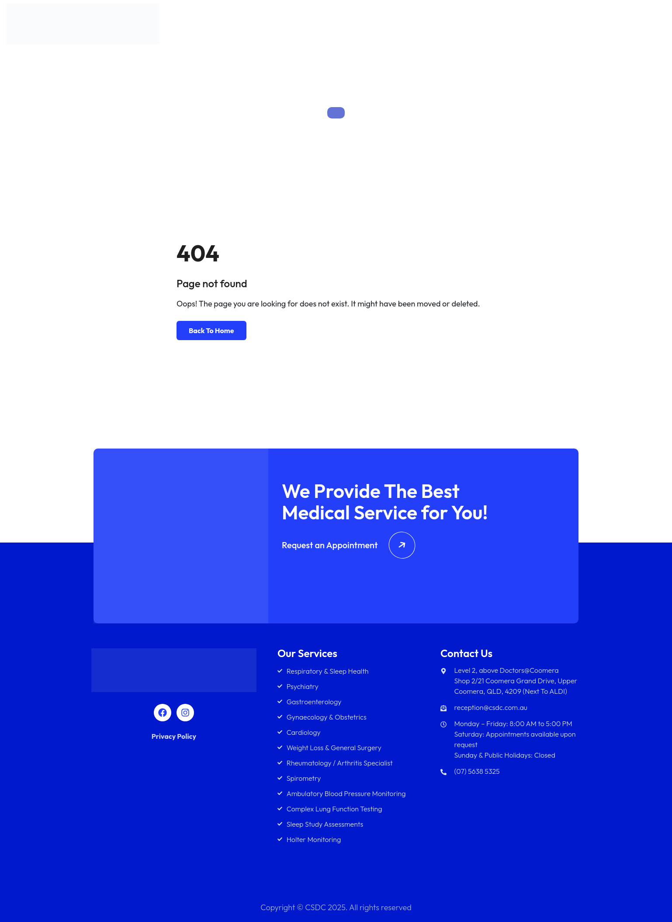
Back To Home (211, 330)
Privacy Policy (174, 736)
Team (504, 25)
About (426, 25)
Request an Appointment (348, 544)
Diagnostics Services (566, 25)
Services (462, 25)
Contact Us (638, 25)
